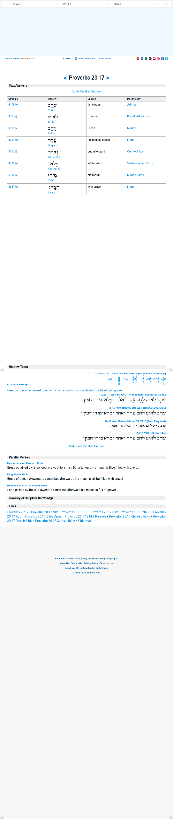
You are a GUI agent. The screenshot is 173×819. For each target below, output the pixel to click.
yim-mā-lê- (54, 168)
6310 (11, 175)
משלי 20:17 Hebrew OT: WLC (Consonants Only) (137, 407)
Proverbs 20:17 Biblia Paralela (85, 516)
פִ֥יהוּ (117, 378)
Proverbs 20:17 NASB (136, 512)
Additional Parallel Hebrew (86, 446)
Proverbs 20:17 (17, 512)
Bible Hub (84, 521)
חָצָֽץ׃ (110, 378)
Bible (7, 58)
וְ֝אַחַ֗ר (134, 378)
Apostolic (145, 373)
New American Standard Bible (25, 463)
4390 (11, 163)
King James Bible (17, 474)
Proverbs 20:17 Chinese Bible (129, 516)
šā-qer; (52, 145)
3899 (11, 128)
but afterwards (64, 390)
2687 (11, 186)
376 (10, 116)
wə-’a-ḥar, (54, 156)
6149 (11, 104)
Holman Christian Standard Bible (27, 485)
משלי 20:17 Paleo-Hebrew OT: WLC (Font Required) (135, 421)
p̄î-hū (51, 180)
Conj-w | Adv (135, 151)
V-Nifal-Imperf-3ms (140, 163)
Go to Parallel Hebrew (87, 91)
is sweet (35, 390)
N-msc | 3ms (135, 175)
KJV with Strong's (18, 384)
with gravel (115, 390)
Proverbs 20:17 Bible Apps (43, 516)
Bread (11, 390)
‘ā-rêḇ (51, 109)
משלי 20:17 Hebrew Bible (151, 432)
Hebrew (16, 58)
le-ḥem (52, 133)
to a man (47, 390)
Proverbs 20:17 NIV (44, 512)
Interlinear (159, 373)
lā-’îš (51, 121)
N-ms (130, 140)
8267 (11, 140)
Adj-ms (132, 104)
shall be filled (98, 390)
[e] (17, 104)
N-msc (131, 128)
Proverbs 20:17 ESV (104, 512)
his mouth (81, 390)
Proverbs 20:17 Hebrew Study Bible (116, 373)
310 (10, 151)
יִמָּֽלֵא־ (125, 378)
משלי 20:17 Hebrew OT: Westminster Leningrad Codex (133, 394)
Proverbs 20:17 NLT (74, 512)
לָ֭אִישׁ (156, 378)
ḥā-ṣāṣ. (52, 192)
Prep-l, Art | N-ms (138, 116)
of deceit (22, 390)
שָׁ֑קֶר (141, 378)
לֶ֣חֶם (148, 378)
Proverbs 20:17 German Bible (55, 521)
